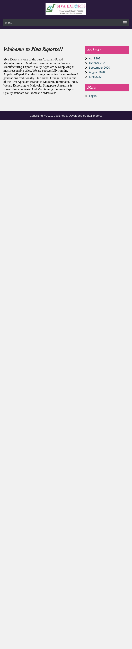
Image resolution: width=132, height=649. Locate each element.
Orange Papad (59, 78)
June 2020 (95, 77)
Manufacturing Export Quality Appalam (28, 67)
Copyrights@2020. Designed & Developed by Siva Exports (66, 116)
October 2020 (97, 63)
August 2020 (97, 72)
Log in (93, 96)
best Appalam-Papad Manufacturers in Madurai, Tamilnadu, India (33, 61)
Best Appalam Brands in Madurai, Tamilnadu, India (44, 81)
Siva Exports (11, 59)
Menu (8, 23)
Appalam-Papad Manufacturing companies (30, 74)
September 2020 (99, 67)
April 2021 (95, 58)
